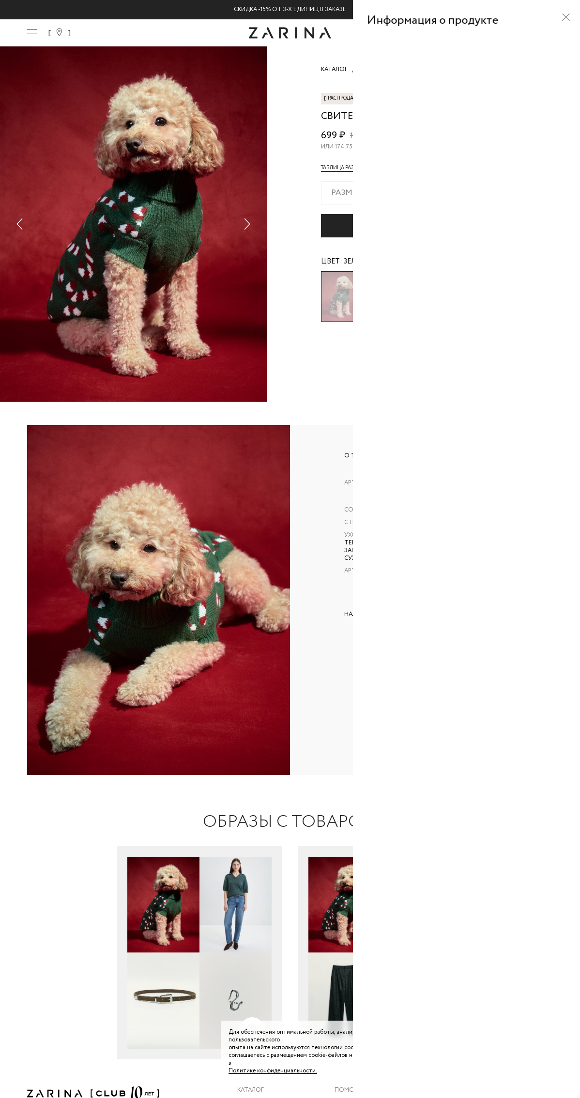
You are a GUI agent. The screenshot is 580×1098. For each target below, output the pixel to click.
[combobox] (437, 193)
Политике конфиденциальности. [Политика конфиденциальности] (273, 1071)
